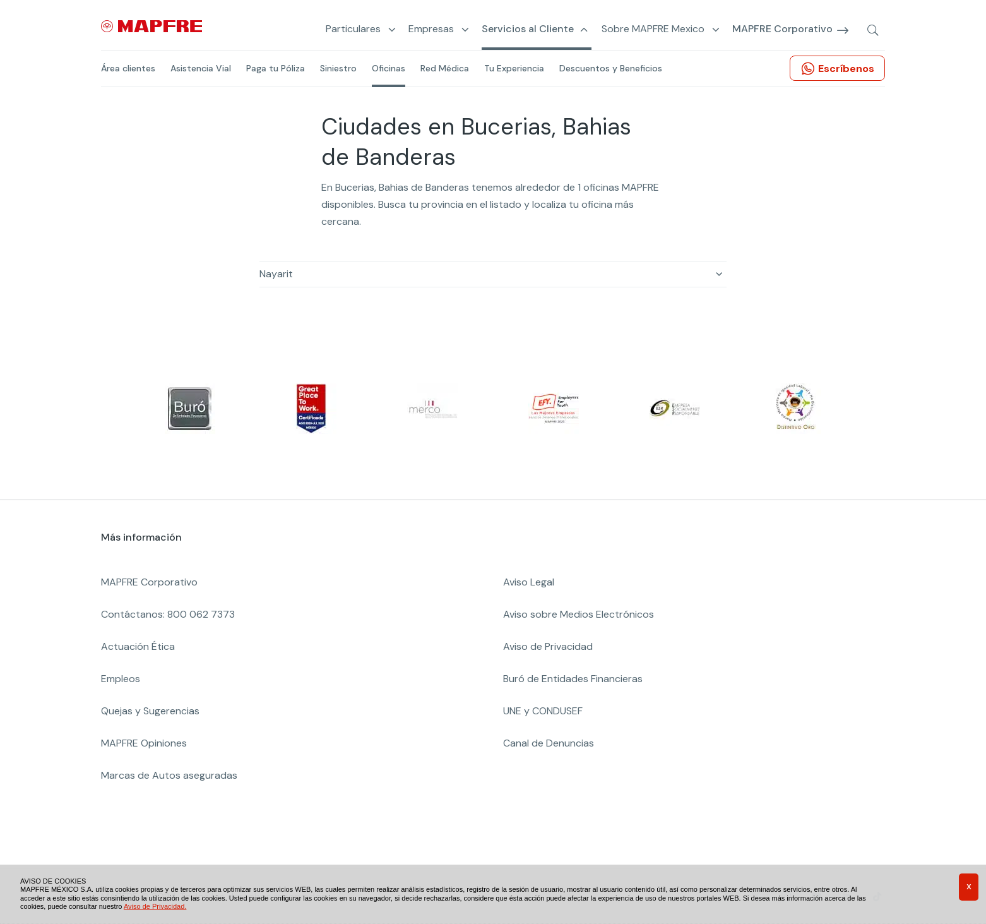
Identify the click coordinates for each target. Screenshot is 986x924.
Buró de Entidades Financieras (573, 678)
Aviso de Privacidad (548, 646)
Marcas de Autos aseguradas (169, 775)
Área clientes (128, 68)
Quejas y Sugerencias (150, 710)
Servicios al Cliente (528, 29)
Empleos (120, 678)
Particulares (353, 29)
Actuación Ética (138, 646)
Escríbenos (846, 68)
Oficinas (388, 68)
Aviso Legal (528, 582)
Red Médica (444, 68)
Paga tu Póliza (275, 68)
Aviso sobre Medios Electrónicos (578, 614)
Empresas (431, 29)
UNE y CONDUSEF (543, 710)
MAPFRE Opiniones (144, 743)
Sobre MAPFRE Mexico (653, 29)
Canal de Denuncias (548, 743)
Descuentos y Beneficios (610, 68)
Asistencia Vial (200, 68)
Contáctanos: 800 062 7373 (168, 614)
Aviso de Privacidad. (155, 906)
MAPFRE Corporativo (782, 29)
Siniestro (338, 68)
